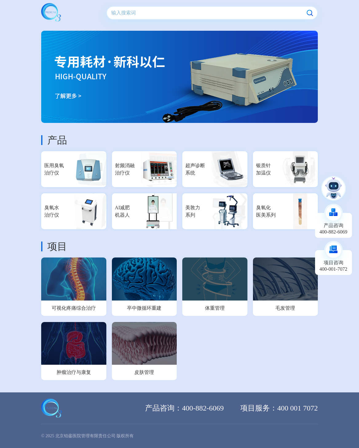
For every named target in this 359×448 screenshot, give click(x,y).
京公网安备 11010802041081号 (289, 436)
